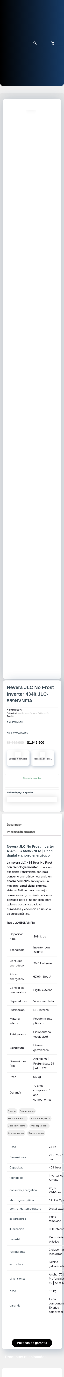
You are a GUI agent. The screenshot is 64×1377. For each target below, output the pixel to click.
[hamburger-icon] (59, 43)
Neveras (25, 713)
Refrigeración (43, 713)
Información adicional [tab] (21, 832)
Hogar (18, 713)
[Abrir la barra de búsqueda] (35, 42)
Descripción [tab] (14, 824)
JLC (11, 716)
